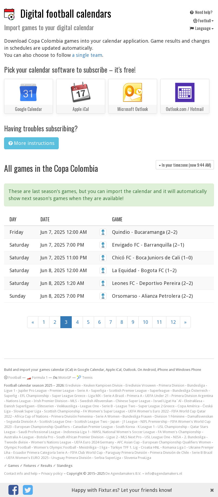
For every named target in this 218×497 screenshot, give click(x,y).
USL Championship (172, 427)
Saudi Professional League (39, 432)
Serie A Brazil (114, 396)
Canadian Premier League (93, 427)
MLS (73, 401)
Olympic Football (17, 447)
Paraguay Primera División (126, 453)
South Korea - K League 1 (135, 427)
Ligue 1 (9, 391)
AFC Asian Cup (128, 442)
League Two (125, 406)
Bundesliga (196, 385)
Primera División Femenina (72, 416)
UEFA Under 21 (157, 396)
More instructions (31, 143)
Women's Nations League (51, 442)
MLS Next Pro (131, 437)
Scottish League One (55, 422)
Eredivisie (73, 385)
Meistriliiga (87, 447)
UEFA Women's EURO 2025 (27, 458)
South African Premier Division (80, 437)
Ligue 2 (112, 437)
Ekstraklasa (193, 401)
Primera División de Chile (169, 453)
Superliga (98, 391)
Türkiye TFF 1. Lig (124, 447)
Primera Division (171, 385)
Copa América (188, 406)
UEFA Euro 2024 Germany (94, 442)
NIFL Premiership (154, 422)
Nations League (18, 401)
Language (201, 28)
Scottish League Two (90, 422)
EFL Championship (34, 396)
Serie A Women (108, 416)
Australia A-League (19, 437)
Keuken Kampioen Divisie (103, 385)
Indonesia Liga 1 (76, 432)
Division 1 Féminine (170, 416)
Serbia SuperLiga (107, 458)
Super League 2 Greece (156, 406)
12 (173, 322)
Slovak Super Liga (27, 411)
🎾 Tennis (85, 377)
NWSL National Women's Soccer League (123, 432)
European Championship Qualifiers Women (177, 442)
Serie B (107, 406)
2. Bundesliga (194, 437)
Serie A (82, 391)
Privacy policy (52, 473)
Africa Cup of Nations (31, 416)
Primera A (134, 396)
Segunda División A (21, 422)
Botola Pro (45, 437)
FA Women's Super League (104, 411)
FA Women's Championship (179, 432)
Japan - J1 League (124, 422)
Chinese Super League (133, 401)
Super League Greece (68, 396)
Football (203, 20)
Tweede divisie (16, 442)
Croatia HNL (150, 447)
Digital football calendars (65, 13)
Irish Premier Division (50, 401)
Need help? (201, 12)
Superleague (160, 391)
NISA (177, 437)
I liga (103, 447)
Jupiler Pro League (32, 391)
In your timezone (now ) (185, 165)
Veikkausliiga (67, 406)
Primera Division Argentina (192, 396)
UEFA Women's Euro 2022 (148, 411)
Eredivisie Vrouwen (141, 385)
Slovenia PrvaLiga (137, 458)
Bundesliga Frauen (137, 416)
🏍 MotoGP (62, 377)
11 (159, 322)
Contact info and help (21, 473)
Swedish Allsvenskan (96, 401)
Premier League (62, 391)
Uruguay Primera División (71, 458)
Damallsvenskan (200, 416)
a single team (87, 55)
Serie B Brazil (202, 453)
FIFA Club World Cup (86, 453)
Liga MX (94, 396)
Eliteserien (46, 406)
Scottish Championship (62, 411)
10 (145, 322)
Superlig (10, 396)
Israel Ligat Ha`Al (167, 401)
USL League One (157, 437)
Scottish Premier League (128, 391)
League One (89, 406)
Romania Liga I (174, 447)
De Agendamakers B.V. (123, 473)
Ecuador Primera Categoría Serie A (40, 453)
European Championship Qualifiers (42, 427)
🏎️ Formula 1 (37, 377)
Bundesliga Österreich (190, 391)
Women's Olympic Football (55, 447)
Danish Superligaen (19, 406)
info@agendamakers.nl (163, 473)
